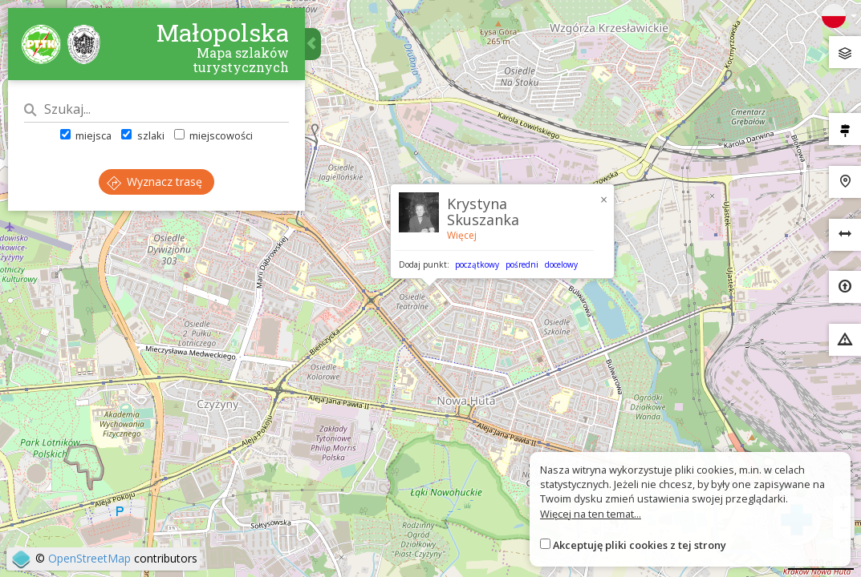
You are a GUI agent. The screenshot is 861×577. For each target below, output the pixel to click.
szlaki (142, 135)
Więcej (462, 235)
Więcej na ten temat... (590, 513)
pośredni (522, 264)
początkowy (477, 264)
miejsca (86, 135)
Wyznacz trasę (154, 181)
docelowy (561, 264)
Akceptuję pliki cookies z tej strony (639, 545)
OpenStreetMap (89, 558)
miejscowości (213, 135)
